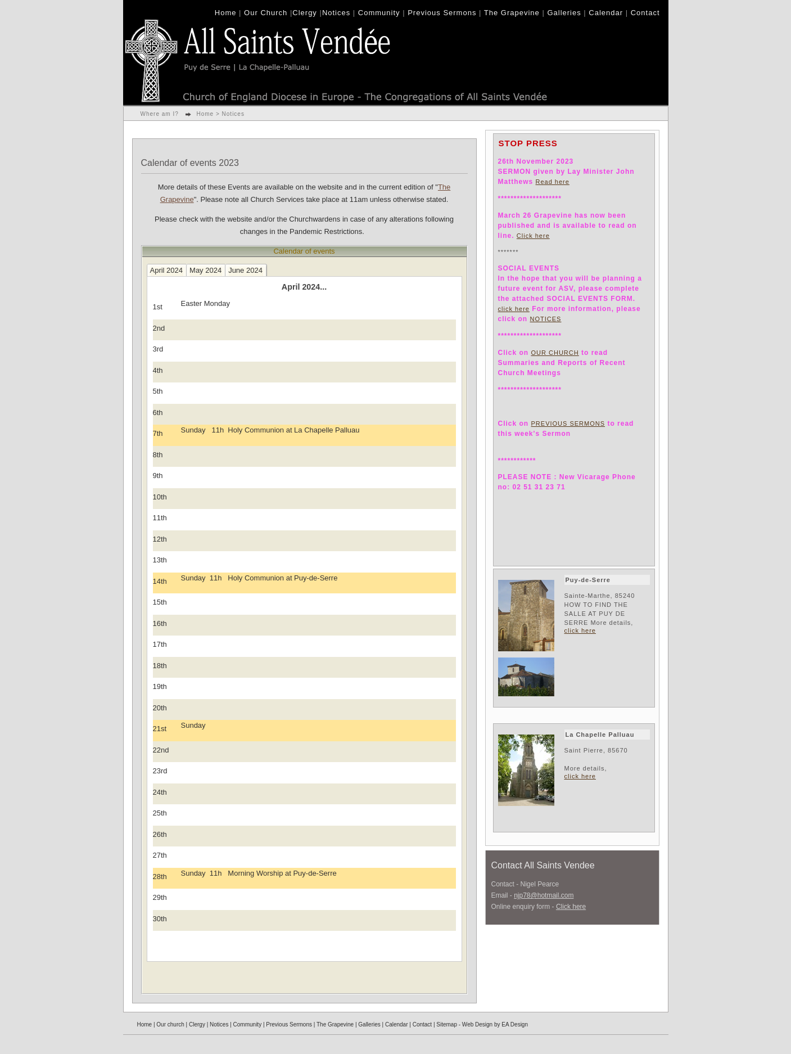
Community (379, 12)
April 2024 (166, 270)
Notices (336, 12)
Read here (552, 181)
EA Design (514, 1024)
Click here (533, 235)
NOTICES (546, 319)
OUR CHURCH (555, 352)
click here (514, 308)
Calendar (606, 12)
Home (226, 12)
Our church (170, 1024)
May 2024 (205, 270)
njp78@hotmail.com (543, 895)
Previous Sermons (442, 12)
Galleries (564, 12)
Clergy (304, 12)
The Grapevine (512, 12)
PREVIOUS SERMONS (568, 423)
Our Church (265, 12)
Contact (645, 12)
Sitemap (446, 1024)
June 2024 (245, 270)
